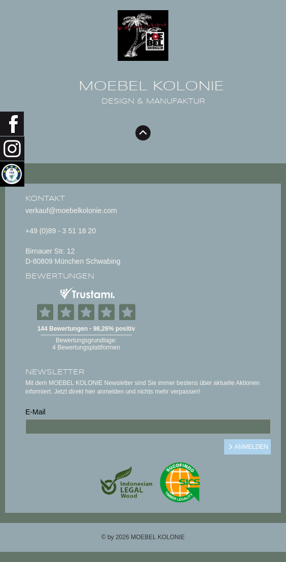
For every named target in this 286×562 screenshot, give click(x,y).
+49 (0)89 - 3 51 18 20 (60, 231)
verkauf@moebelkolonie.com (71, 210)
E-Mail (35, 412)
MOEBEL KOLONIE (151, 86)
